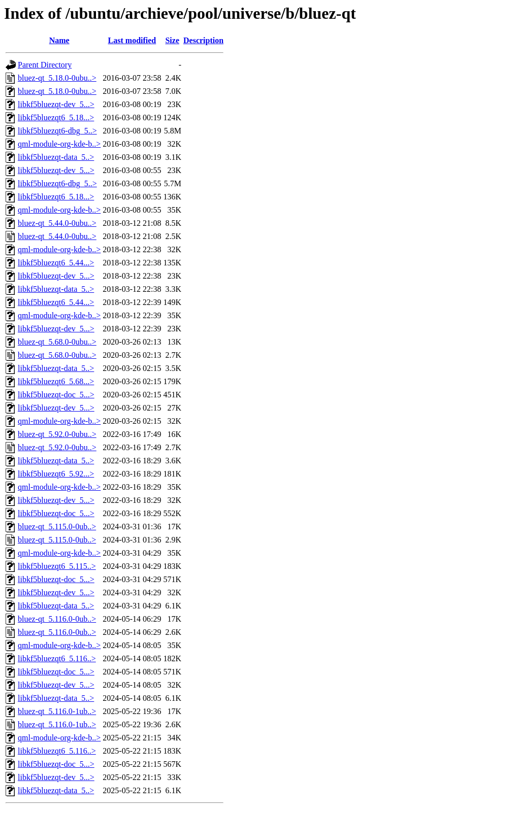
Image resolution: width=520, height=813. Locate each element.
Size (172, 40)
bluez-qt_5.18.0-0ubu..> (57, 78)
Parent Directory (45, 64)
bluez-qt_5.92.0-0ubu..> (57, 434)
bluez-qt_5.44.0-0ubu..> (57, 223)
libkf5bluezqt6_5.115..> (57, 566)
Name (59, 40)
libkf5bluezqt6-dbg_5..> (57, 130)
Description (203, 40)
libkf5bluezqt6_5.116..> (57, 658)
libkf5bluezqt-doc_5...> (56, 394)
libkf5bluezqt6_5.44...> (56, 262)
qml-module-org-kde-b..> (59, 144)
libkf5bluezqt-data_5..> (56, 157)
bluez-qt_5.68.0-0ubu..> (57, 341)
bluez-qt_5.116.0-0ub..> (57, 619)
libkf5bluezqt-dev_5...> (56, 104)
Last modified (132, 40)
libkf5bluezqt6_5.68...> (56, 381)
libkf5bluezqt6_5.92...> (56, 473)
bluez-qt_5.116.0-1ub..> (57, 711)
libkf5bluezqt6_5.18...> (56, 117)
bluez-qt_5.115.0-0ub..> (57, 526)
